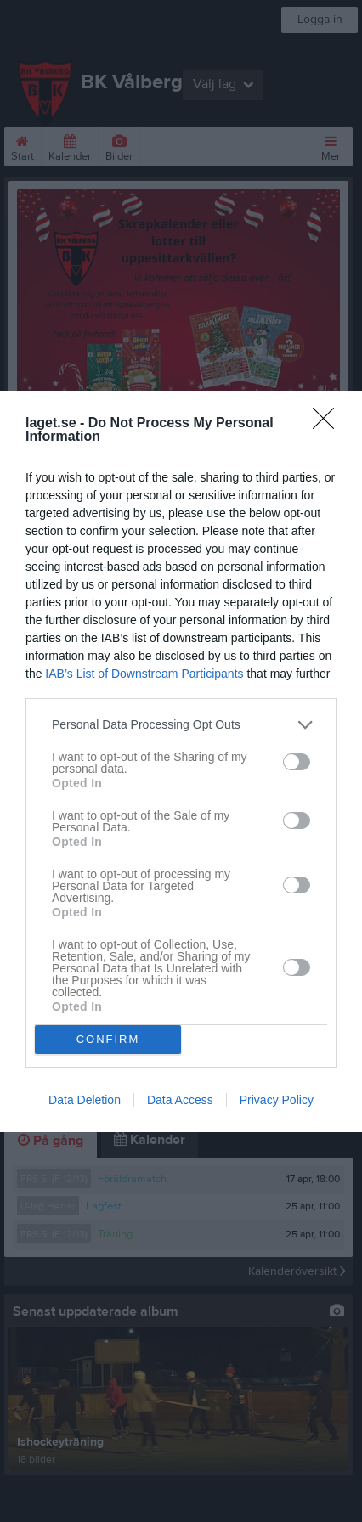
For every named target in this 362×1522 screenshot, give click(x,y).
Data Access (180, 1100)
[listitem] (181, 725)
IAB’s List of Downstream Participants (144, 673)
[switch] (296, 761)
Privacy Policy (277, 1100)
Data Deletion (84, 1100)
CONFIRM (108, 1039)
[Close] (329, 424)
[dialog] (181, 761)
